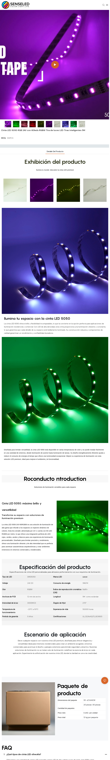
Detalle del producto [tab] (55, 151)
